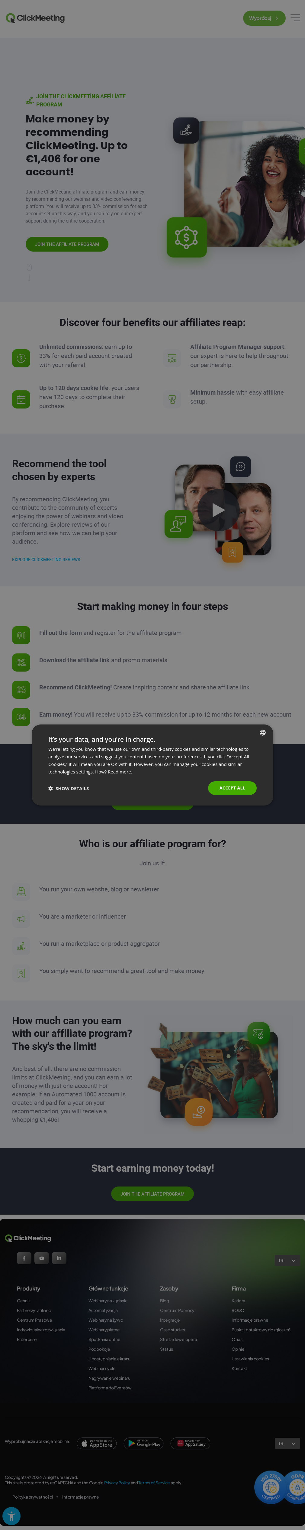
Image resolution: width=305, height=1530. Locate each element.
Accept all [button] (232, 788)
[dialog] (152, 765)
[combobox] (263, 733)
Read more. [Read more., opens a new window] (120, 772)
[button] (68, 788)
